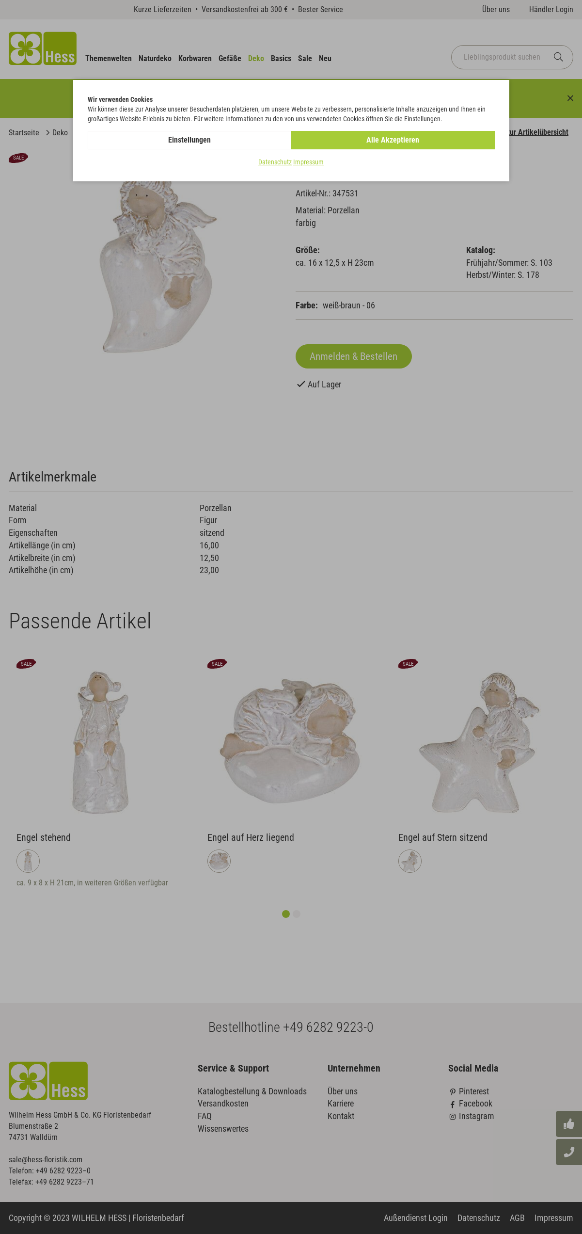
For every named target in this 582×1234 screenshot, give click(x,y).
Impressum (308, 162)
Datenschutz (275, 162)
